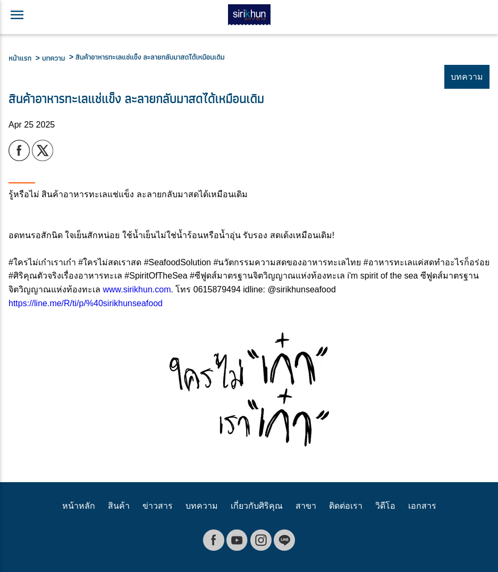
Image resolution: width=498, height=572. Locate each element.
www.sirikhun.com (137, 289)
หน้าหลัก (78, 505)
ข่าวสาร (157, 505)
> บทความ (52, 58)
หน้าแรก (22, 58)
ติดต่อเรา (345, 505)
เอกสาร (422, 505)
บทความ (201, 505)
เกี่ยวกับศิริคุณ (257, 505)
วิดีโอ (385, 505)
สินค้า (119, 505)
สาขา (306, 505)
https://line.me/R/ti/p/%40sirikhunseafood (86, 303)
